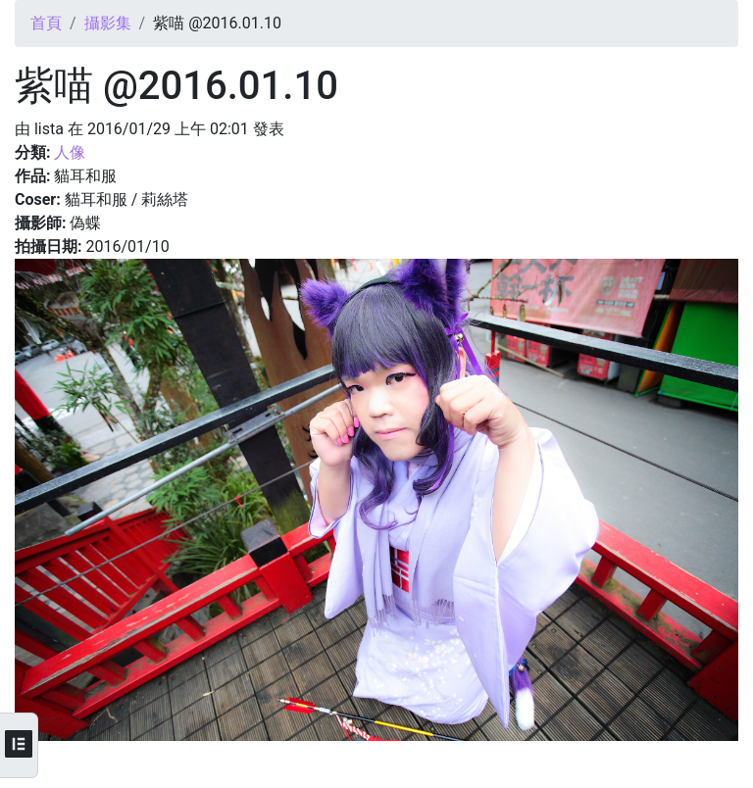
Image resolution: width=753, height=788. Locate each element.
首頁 (46, 23)
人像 (69, 152)
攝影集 (107, 23)
